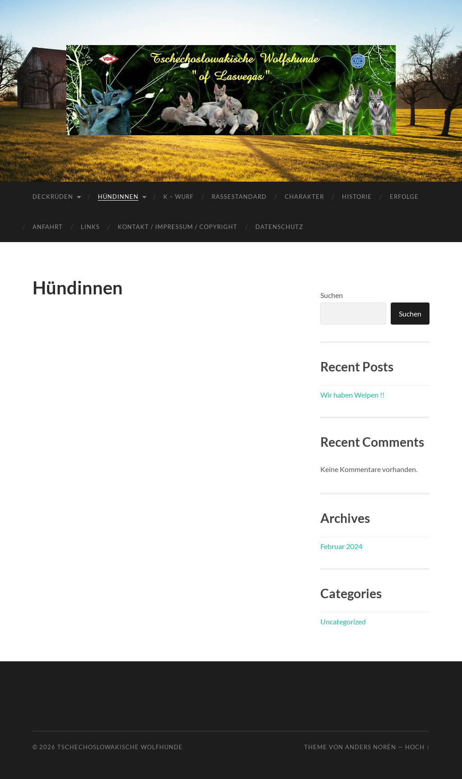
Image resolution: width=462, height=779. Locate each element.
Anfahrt (47, 226)
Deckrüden (52, 196)
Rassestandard (239, 196)
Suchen (331, 295)
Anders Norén (370, 747)
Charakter (304, 196)
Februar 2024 (341, 546)
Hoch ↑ (417, 747)
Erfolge (404, 196)
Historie (357, 196)
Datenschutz (279, 226)
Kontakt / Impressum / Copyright (177, 226)
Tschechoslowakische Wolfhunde (120, 747)
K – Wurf (178, 196)
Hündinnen (118, 196)
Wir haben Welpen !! (352, 394)
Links (90, 226)
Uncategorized (343, 621)
